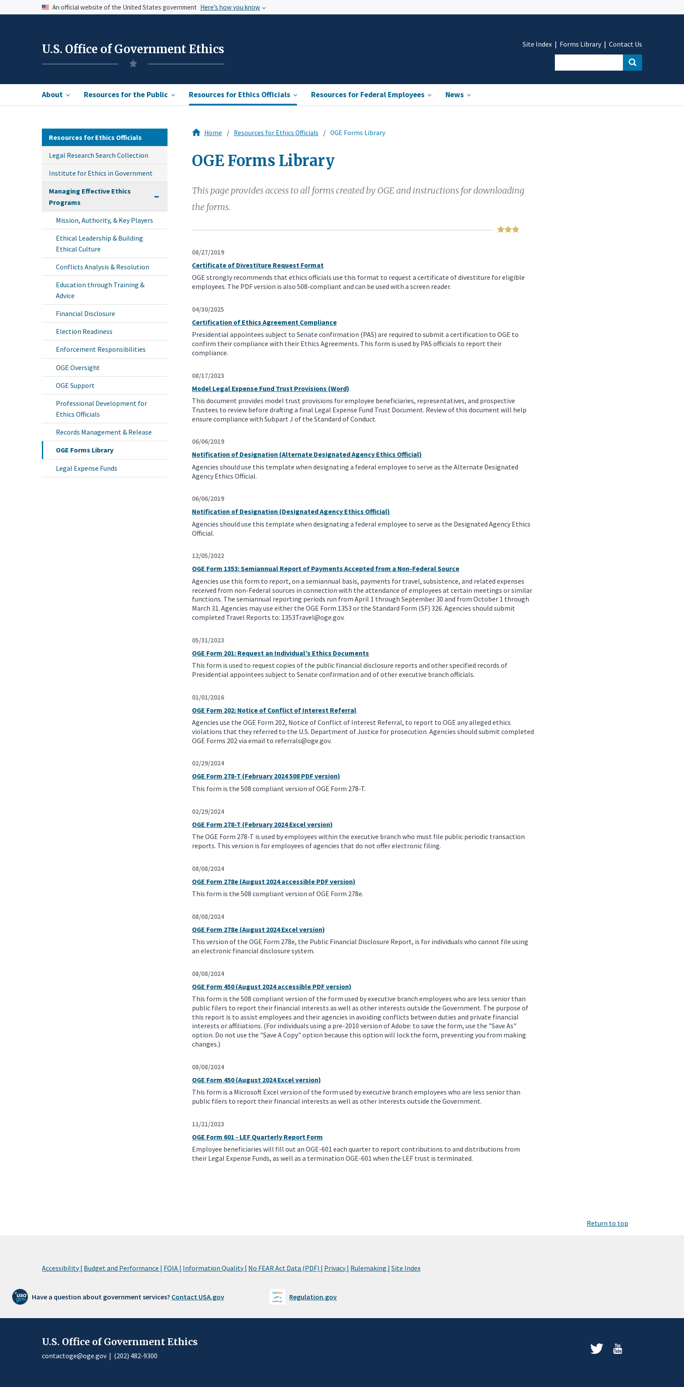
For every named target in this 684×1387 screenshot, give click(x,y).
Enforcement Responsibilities (101, 349)
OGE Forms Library (84, 449)
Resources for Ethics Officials (276, 133)
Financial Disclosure (85, 313)
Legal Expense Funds (86, 468)
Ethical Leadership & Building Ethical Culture (99, 243)
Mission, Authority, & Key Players (104, 220)
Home (213, 133)
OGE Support (75, 385)
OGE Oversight (78, 367)
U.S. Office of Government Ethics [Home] (133, 49)
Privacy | (336, 1268)
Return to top (607, 1223)
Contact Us (625, 44)
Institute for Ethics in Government (101, 173)
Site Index (537, 44)
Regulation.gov (313, 1296)
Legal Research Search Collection (98, 155)
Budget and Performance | (123, 1268)
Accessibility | (62, 1268)
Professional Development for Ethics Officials (101, 408)
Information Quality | (215, 1268)
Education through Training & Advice (100, 289)
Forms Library (580, 44)
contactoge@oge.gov (74, 1355)
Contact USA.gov (197, 1296)
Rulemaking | (370, 1268)
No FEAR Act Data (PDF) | (285, 1268)
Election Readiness (84, 331)
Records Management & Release (104, 432)
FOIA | (172, 1268)
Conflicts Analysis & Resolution (102, 266)
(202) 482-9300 (135, 1355)
